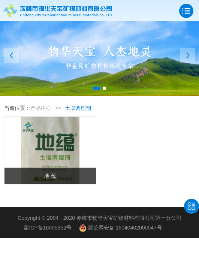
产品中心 (40, 108)
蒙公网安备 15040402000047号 (120, 228)
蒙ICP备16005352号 (48, 228)
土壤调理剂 (78, 108)
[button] (96, 88)
